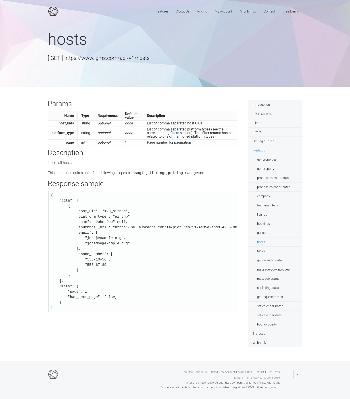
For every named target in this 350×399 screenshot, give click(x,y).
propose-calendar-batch (273, 187)
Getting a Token (263, 141)
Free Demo (291, 11)
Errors (257, 132)
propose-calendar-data (273, 178)
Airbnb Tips (248, 11)
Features (162, 11)
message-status (268, 278)
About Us (183, 11)
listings (262, 214)
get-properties (267, 159)
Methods (259, 150)
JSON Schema (262, 114)
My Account (223, 11)
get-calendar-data (269, 260)
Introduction (261, 104)
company (263, 196)
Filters (257, 123)
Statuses (259, 333)
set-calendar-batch (270, 306)
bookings (263, 223)
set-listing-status (268, 288)
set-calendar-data (269, 315)
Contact (269, 11)
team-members (267, 205)
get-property (265, 168)
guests (262, 233)
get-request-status (270, 297)
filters (174, 133)
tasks (261, 251)
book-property (267, 324)
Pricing (202, 11)
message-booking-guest (273, 269)
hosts (261, 242)
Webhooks (260, 342)
